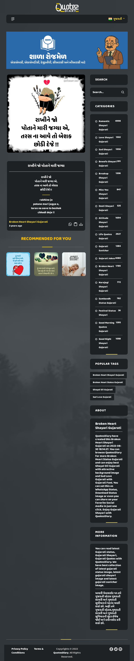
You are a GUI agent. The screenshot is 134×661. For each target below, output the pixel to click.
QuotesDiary (60, 653)
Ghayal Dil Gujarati (103, 390)
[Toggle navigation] (12, 19)
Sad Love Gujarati (102, 397)
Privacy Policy (20, 649)
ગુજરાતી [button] (115, 19)
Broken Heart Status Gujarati (108, 382)
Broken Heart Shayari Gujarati (28, 222)
